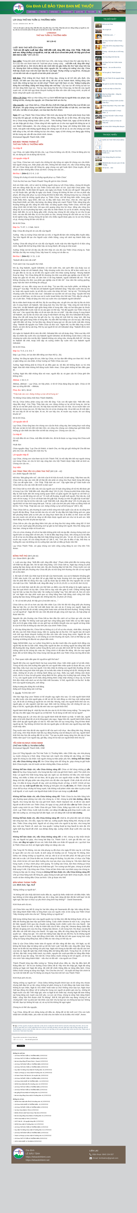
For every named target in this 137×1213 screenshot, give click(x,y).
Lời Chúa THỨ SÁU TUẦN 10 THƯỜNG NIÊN (27, 1175)
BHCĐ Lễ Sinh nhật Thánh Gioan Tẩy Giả (27, 1161)
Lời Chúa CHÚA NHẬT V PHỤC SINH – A (111, 111)
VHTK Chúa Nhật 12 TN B (22, 1167)
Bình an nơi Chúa (107, 24)
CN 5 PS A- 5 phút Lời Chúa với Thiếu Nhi (111, 121)
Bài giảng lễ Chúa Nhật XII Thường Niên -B (27, 1141)
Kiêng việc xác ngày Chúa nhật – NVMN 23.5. (112, 152)
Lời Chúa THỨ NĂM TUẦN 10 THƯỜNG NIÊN (27, 1181)
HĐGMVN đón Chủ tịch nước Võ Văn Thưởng (113, 164)
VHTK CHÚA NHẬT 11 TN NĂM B (24, 1189)
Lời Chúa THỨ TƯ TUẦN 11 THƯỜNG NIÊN (27, 1106)
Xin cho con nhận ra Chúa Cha (111, 88)
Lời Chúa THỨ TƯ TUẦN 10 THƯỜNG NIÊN (27, 1186)
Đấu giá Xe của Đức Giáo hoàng (112, 84)
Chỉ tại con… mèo (107, 167)
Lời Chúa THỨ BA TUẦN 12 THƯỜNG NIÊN (27, 1138)
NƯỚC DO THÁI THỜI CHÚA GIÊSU (113, 140)
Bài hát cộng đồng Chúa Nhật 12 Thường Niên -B (29, 1164)
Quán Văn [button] (79, 12)
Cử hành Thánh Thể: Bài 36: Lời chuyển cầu (27, 1123)
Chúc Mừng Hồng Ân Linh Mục (111, 157)
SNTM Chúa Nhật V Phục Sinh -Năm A (113, 106)
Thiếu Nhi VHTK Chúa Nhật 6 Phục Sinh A (112, 46)
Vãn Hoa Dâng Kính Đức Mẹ (110, 57)
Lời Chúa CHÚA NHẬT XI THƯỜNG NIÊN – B (27, 1152)
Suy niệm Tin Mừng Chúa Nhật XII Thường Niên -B (29, 1118)
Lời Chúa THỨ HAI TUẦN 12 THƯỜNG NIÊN (27, 1135)
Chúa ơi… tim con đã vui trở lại (111, 67)
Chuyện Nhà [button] (67, 12)
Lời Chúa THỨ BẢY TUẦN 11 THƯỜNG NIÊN (27, 1126)
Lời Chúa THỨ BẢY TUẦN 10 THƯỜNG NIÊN (27, 1155)
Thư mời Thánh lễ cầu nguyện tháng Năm (113, 79)
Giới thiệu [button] (32, 12)
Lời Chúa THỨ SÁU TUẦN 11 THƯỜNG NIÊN (27, 1115)
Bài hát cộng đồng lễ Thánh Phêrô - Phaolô (27, 1109)
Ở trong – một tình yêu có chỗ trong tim (112, 52)
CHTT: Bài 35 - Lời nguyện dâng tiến (25, 1169)
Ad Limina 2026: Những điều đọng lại (113, 126)
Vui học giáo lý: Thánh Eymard (111, 72)
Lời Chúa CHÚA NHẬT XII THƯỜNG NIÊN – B (28, 1129)
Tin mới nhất (110, 19)
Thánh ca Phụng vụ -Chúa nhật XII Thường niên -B (29, 1121)
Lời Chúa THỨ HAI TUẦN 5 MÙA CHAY (112, 63)
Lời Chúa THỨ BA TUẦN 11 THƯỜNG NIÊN (27, 1104)
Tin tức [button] (43, 12)
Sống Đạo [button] (54, 12)
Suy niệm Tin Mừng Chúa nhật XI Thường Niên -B (29, 1178)
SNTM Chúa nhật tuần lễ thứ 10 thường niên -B (28, 1149)
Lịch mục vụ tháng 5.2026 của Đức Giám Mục (112, 101)
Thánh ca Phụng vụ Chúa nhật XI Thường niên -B (29, 1184)
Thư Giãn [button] (91, 12)
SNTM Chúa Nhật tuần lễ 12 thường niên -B (27, 1132)
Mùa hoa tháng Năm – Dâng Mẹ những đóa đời (111, 95)
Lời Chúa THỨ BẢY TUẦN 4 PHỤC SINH (112, 116)
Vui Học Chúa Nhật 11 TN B (23, 1158)
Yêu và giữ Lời (106, 29)
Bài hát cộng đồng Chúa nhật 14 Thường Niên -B (29, 1143)
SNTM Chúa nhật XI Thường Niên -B (25, 1172)
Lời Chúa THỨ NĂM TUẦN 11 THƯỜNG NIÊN (27, 1112)
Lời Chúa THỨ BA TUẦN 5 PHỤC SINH (112, 41)
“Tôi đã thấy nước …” (108, 35)
